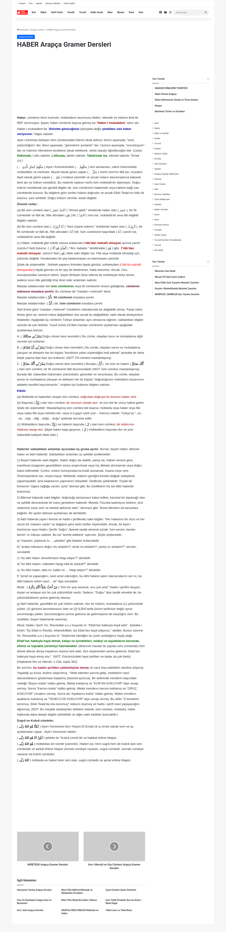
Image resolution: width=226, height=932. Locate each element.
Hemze (157, 179)
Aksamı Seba (160, 153)
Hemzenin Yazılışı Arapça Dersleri (34, 890)
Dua (31, 3)
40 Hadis (158, 250)
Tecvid (82, 12)
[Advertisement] (81, 78)
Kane (131, 12)
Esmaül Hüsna (161, 224)
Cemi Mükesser (162, 199)
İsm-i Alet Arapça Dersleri (30, 910)
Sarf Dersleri (160, 163)
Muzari (120, 12)
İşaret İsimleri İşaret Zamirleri (121, 890)
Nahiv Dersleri (161, 209)
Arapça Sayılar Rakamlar (166, 174)
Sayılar (39, 3)
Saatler (157, 204)
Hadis (157, 138)
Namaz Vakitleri (52, 3)
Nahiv (43, 12)
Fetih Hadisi (69, 3)
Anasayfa (22, 30)
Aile (156, 189)
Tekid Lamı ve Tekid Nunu (119, 910)
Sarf (34, 12)
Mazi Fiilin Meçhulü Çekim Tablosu (79, 900)
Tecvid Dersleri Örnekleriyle (167, 240)
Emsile (71, 12)
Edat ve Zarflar (161, 133)
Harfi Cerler (57, 12)
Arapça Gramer (37, 30)
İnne (141, 12)
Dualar (157, 148)
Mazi (110, 12)
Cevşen (22, 3)
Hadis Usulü (97, 12)
